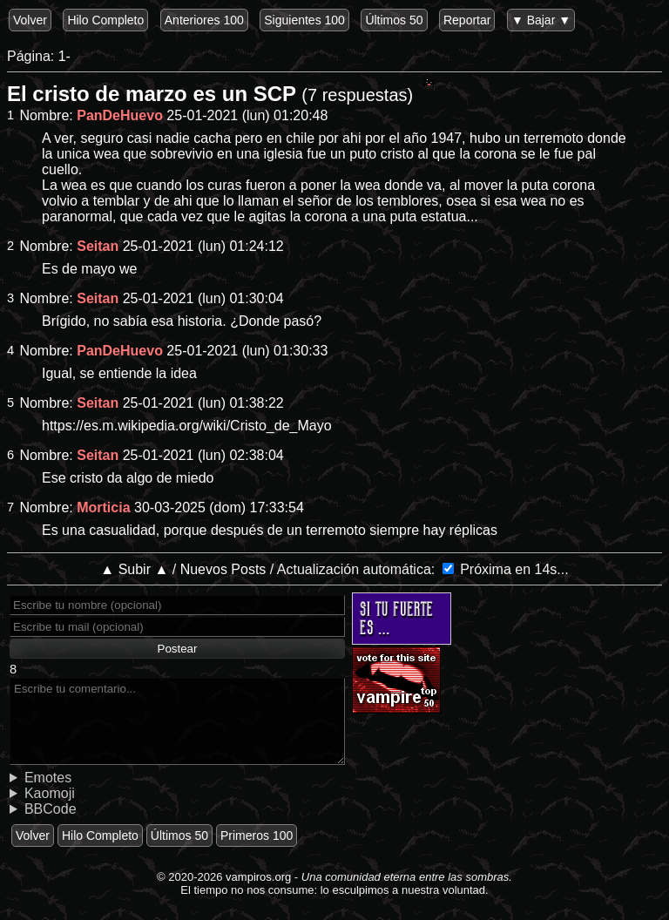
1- (64, 56)
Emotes (47, 777)
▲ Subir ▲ (134, 569)
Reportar (466, 20)
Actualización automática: (356, 569)
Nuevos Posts (223, 569)
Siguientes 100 (304, 20)
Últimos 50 (393, 20)
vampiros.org (258, 876)
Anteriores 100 (204, 20)
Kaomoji (49, 793)
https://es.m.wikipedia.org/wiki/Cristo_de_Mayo (187, 425)
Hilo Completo (105, 20)
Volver (30, 20)
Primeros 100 (256, 835)
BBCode (50, 809)
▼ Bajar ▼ (541, 20)
